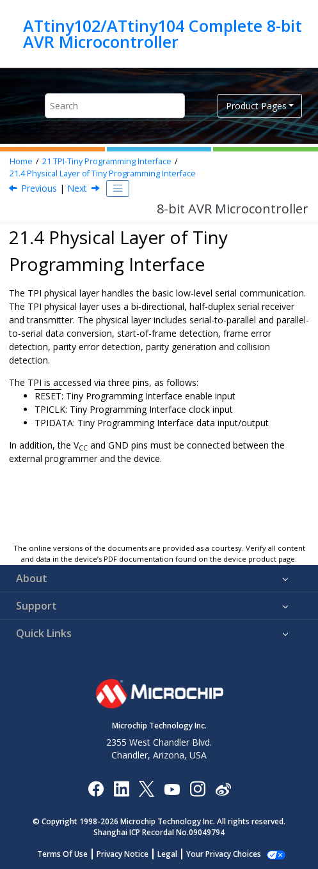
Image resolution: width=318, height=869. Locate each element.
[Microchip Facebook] (96, 788)
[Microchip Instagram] (197, 788)
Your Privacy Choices (223, 854)
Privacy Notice (122, 854)
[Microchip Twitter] (146, 788)
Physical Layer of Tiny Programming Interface (103, 173)
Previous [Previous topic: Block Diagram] (39, 188)
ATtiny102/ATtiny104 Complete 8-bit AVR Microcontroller (162, 33)
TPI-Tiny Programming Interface (106, 161)
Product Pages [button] (256, 106)
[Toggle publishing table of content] (117, 188)
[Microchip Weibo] (223, 788)
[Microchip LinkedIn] (121, 788)
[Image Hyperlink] (172, 788)
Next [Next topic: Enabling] (77, 188)
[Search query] (115, 105)
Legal (167, 854)
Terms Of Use (62, 854)
